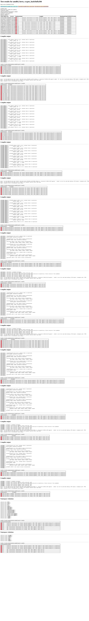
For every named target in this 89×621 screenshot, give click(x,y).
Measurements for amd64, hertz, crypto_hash (9, 6)
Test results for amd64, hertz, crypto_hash (26, 6)
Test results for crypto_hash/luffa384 (41, 6)
